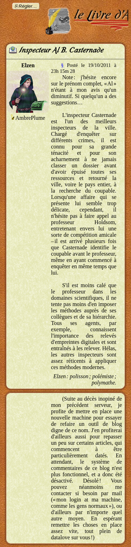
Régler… (28, 6)
